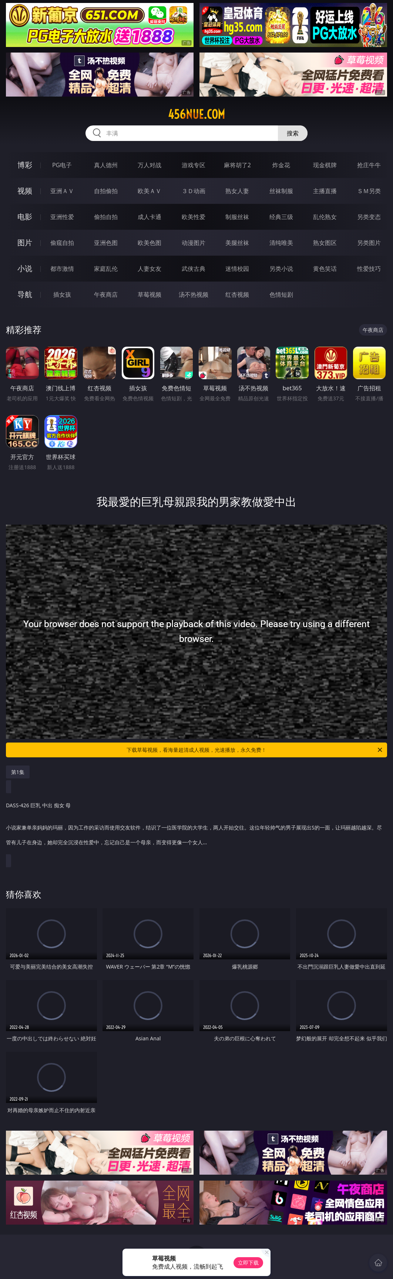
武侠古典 (193, 269)
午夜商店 (106, 294)
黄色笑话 (325, 269)
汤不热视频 (193, 294)
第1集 (17, 771)
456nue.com (196, 114)
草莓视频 (149, 294)
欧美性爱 (193, 217)
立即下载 (248, 1262)
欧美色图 (149, 243)
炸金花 (281, 165)
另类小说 (281, 269)
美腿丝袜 (237, 243)
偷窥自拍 (62, 243)
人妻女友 (149, 269)
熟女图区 (325, 243)
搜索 (293, 133)
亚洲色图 (106, 243)
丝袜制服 (281, 191)
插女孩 (62, 294)
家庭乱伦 (106, 269)
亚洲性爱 (62, 217)
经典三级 (281, 217)
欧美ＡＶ (149, 191)
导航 (24, 294)
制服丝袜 (237, 217)
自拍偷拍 (106, 191)
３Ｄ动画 (193, 191)
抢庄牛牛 (369, 165)
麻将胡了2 (237, 165)
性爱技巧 (369, 269)
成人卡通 (149, 217)
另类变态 (369, 217)
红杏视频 (237, 294)
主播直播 (325, 191)
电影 (24, 217)
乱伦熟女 (325, 217)
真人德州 (106, 165)
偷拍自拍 (106, 217)
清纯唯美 (281, 243)
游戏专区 (193, 165)
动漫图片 (193, 243)
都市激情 (62, 269)
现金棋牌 (325, 165)
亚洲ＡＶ (62, 191)
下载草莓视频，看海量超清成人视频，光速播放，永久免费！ (255, 749)
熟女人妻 (237, 191)
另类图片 (369, 243)
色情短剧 (281, 294)
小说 (24, 268)
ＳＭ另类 (369, 191)
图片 (24, 243)
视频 (24, 191)
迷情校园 (237, 269)
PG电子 (62, 165)
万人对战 (149, 165)
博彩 (24, 165)
